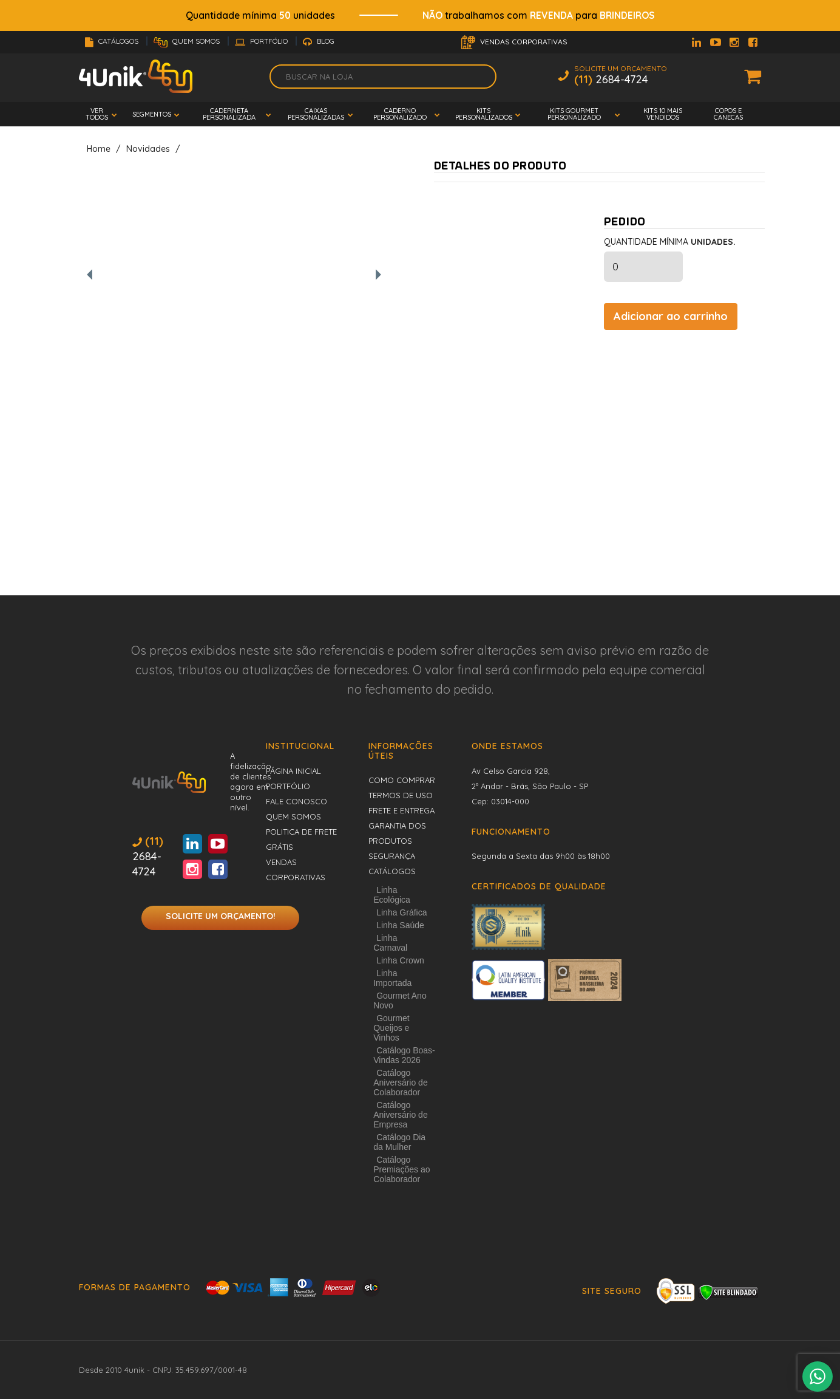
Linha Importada (392, 978)
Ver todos (97, 113)
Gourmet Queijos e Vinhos (391, 1027)
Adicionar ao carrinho (671, 316)
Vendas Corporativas (514, 42)
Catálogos (112, 41)
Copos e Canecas (728, 113)
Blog (318, 41)
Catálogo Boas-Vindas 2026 (404, 1055)
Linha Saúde (400, 925)
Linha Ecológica (391, 895)
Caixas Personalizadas (316, 113)
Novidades (148, 148)
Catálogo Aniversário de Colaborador (400, 1082)
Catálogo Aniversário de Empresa (400, 1114)
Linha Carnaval (390, 943)
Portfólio (262, 41)
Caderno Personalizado (400, 113)
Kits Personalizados (483, 113)
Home (98, 148)
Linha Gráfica (401, 912)
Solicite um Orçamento (620, 76)
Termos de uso (400, 795)
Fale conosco (296, 801)
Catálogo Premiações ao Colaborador (401, 1169)
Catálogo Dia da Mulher (399, 1142)
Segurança (391, 856)
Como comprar (401, 780)
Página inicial (293, 771)
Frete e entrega (401, 810)
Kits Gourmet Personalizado (574, 113)
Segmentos (151, 114)
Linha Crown (400, 960)
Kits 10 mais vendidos (662, 113)
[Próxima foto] (378, 275)
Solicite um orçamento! (221, 916)
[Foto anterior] (89, 275)
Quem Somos (188, 41)
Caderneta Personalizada (229, 113)
